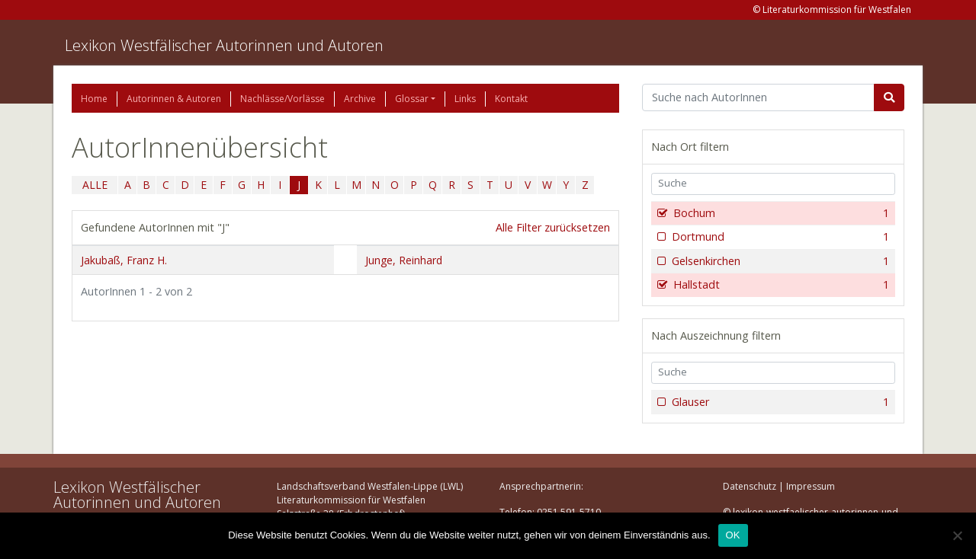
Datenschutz (749, 486)
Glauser (779, 402)
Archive (360, 98)
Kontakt (511, 98)
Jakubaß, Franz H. (124, 260)
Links (465, 98)
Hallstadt (779, 284)
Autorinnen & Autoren (174, 98)
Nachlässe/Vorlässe (282, 98)
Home (94, 98)
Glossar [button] (412, 98)
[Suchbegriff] (758, 97)
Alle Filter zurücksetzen (553, 227)
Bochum (779, 213)
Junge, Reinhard (403, 260)
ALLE (95, 184)
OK (733, 535)
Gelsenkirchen (779, 261)
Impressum (810, 486)
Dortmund (779, 236)
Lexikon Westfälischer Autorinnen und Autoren (224, 45)
